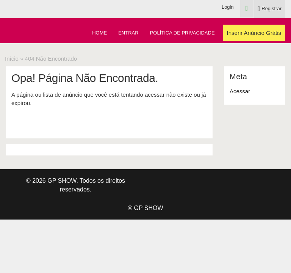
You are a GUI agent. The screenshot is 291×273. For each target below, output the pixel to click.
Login (228, 7)
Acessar (240, 91)
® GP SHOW (145, 208)
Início (12, 58)
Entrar (128, 33)
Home (99, 33)
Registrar (270, 8)
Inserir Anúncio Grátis (254, 33)
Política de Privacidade (182, 33)
